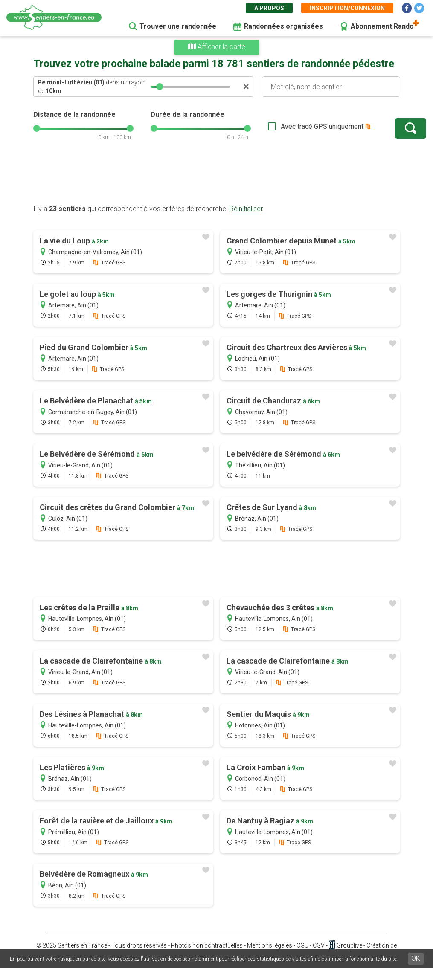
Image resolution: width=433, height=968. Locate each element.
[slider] (159, 86)
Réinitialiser (246, 209)
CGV (319, 945)
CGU (302, 945)
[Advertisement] (217, 177)
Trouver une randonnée (177, 26)
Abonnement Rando (382, 26)
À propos (269, 8)
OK (415, 958)
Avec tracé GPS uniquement (295, 126)
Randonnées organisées (283, 26)
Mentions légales (269, 945)
